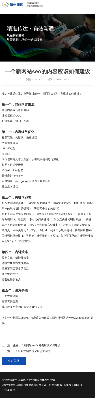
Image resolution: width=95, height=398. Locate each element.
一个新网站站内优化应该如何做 (32, 351)
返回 (17, 360)
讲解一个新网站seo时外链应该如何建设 (36, 345)
